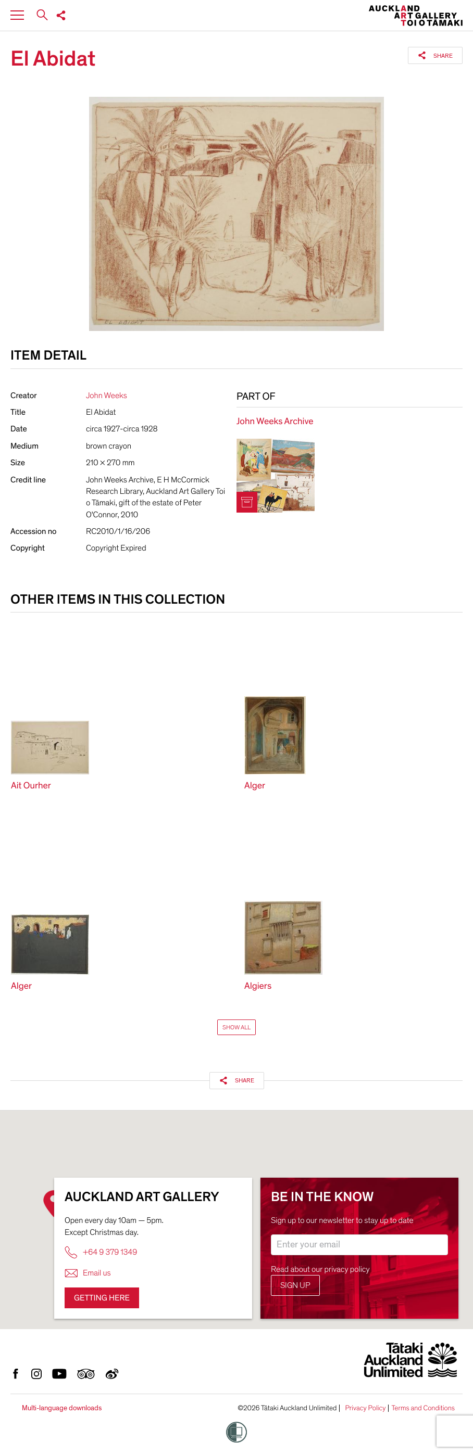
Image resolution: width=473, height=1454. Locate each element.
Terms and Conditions (423, 1408)
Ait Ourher (31, 786)
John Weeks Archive (275, 422)
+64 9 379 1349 (101, 1252)
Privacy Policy (365, 1408)
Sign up (295, 1285)
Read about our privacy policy (320, 1269)
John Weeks (106, 395)
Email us (88, 1273)
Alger (254, 786)
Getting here (102, 1298)
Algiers (257, 986)
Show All (236, 1027)
